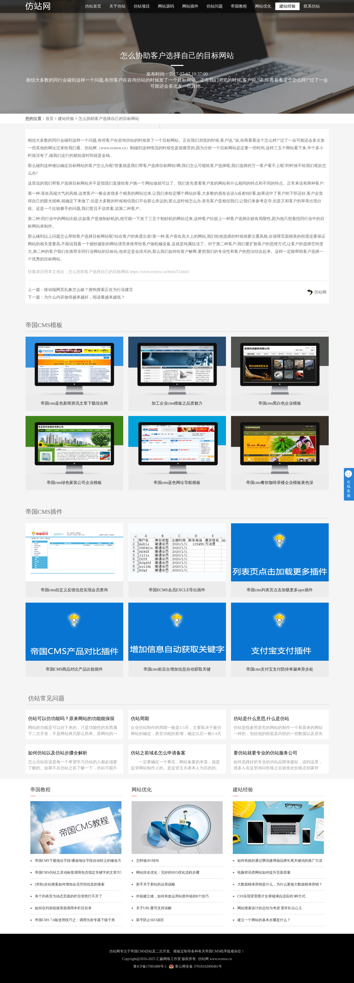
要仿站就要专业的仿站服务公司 (265, 752)
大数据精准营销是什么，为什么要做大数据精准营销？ (279, 884)
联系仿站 (312, 6)
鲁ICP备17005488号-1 (149, 966)
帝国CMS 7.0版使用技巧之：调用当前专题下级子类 (75, 920)
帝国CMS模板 (44, 325)
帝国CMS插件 (44, 511)
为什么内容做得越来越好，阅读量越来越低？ (84, 297)
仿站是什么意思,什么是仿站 (261, 718)
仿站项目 (142, 6)
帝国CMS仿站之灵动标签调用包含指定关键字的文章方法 (79, 872)
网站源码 (166, 6)
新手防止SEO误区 (150, 920)
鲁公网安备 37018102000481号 (198, 966)
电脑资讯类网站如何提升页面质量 (263, 872)
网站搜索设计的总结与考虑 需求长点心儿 (269, 908)
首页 (50, 118)
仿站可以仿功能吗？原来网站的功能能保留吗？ (71, 720)
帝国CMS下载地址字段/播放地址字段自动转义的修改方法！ (80, 861)
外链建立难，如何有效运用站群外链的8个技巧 (172, 896)
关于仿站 (117, 6)
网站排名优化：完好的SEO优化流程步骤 (167, 872)
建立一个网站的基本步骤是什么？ (263, 920)
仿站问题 (214, 6)
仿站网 (320, 292)
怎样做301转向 (147, 861)
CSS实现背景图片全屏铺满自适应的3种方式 (271, 896)
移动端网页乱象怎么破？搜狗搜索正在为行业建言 (88, 289)
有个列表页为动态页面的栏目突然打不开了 (68, 896)
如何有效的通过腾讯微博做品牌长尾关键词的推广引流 (279, 861)
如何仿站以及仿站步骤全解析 (57, 752)
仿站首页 (93, 6)
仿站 (50, 6)
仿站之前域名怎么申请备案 (158, 752)
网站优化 (263, 6)
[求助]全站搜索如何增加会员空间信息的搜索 (70, 884)
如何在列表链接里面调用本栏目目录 (63, 908)
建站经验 (287, 6)
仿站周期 (140, 718)
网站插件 (190, 6)
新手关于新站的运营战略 (155, 884)
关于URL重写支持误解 (154, 908)
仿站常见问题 (46, 698)
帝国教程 (239, 6)
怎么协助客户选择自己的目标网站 (108, 118)
